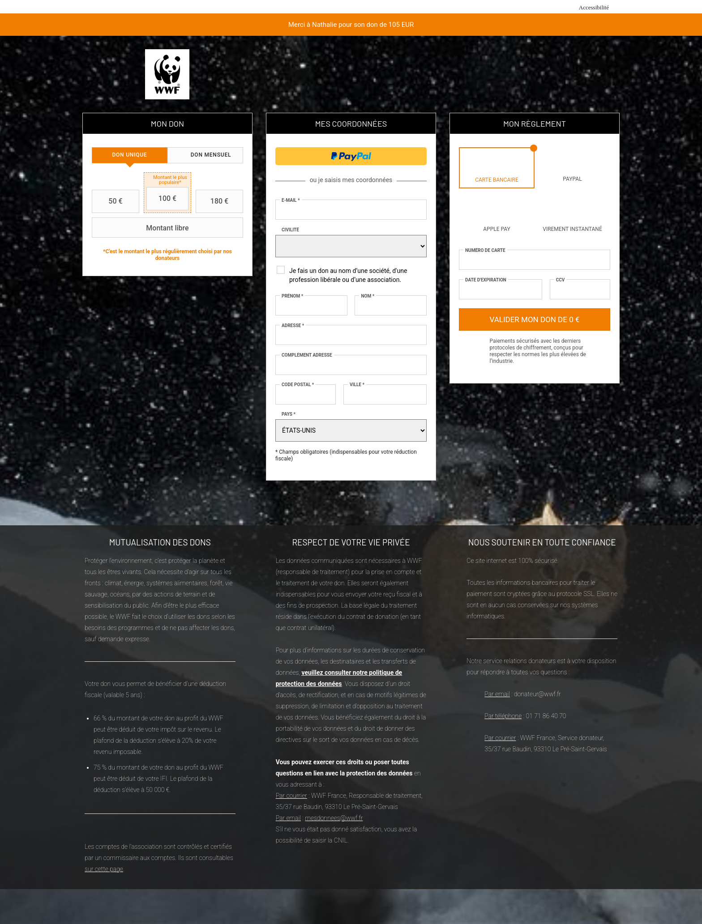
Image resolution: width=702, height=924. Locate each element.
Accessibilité (594, 7)
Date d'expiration (485, 279)
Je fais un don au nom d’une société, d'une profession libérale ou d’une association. (348, 275)
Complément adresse (307, 355)
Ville (357, 384)
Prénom (292, 296)
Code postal (298, 384)
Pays (288, 414)
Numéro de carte (485, 250)
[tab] (129, 155)
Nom (367, 296)
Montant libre (141, 228)
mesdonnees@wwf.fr (334, 818)
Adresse (293, 325)
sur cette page (104, 869)
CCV (560, 279)
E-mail (291, 200)
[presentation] (129, 155)
